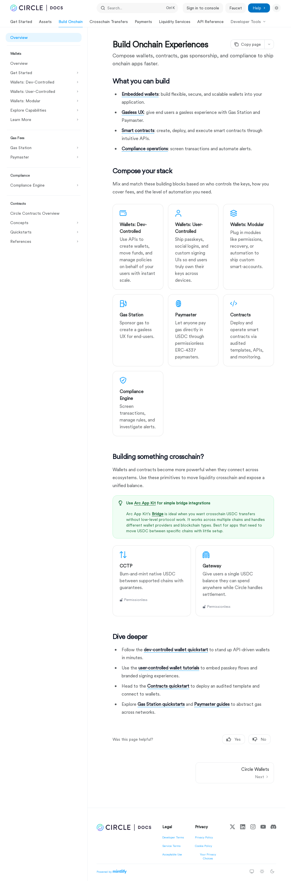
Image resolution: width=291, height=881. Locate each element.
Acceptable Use (172, 854)
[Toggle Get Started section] (44, 72)
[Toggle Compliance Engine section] (44, 185)
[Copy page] (247, 44)
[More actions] (269, 44)
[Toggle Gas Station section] (44, 147)
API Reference (210, 23)
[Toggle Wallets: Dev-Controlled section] (44, 82)
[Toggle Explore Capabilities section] (44, 110)
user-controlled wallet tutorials (168, 668)
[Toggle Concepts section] (44, 222)
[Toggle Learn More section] (44, 119)
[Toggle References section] (44, 241)
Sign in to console (203, 8)
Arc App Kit (145, 503)
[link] (138, 247)
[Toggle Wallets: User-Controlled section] (44, 91)
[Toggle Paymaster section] (44, 157)
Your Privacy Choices (208, 856)
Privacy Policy (204, 837)
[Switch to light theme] (262, 871)
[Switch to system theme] (252, 871)
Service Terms (171, 845)
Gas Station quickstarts (161, 704)
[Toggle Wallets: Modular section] (44, 100)
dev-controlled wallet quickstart (176, 649)
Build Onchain (71, 23)
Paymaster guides (212, 704)
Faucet (235, 8)
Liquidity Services (174, 23)
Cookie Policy (203, 845)
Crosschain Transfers (109, 23)
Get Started (21, 23)
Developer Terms (173, 837)
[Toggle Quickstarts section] (44, 232)
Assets (45, 23)
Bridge (157, 514)
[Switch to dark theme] (272, 871)
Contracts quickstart (168, 686)
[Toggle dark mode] (276, 8)
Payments (143, 23)
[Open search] (137, 8)
